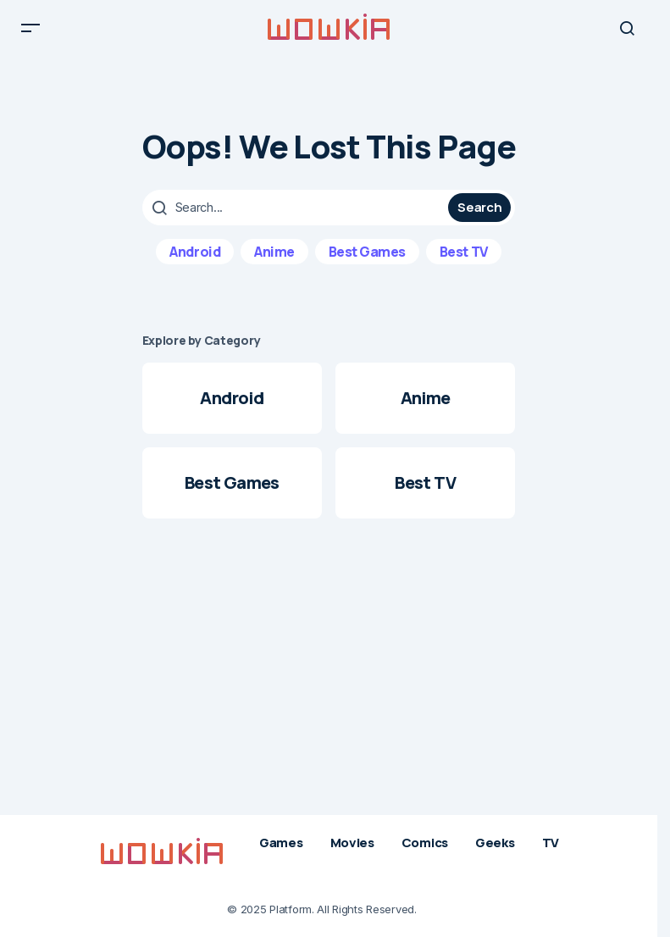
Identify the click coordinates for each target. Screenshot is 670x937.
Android (194, 262)
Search (479, 218)
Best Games (367, 262)
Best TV (464, 262)
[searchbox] (298, 218)
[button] (30, 34)
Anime (274, 262)
